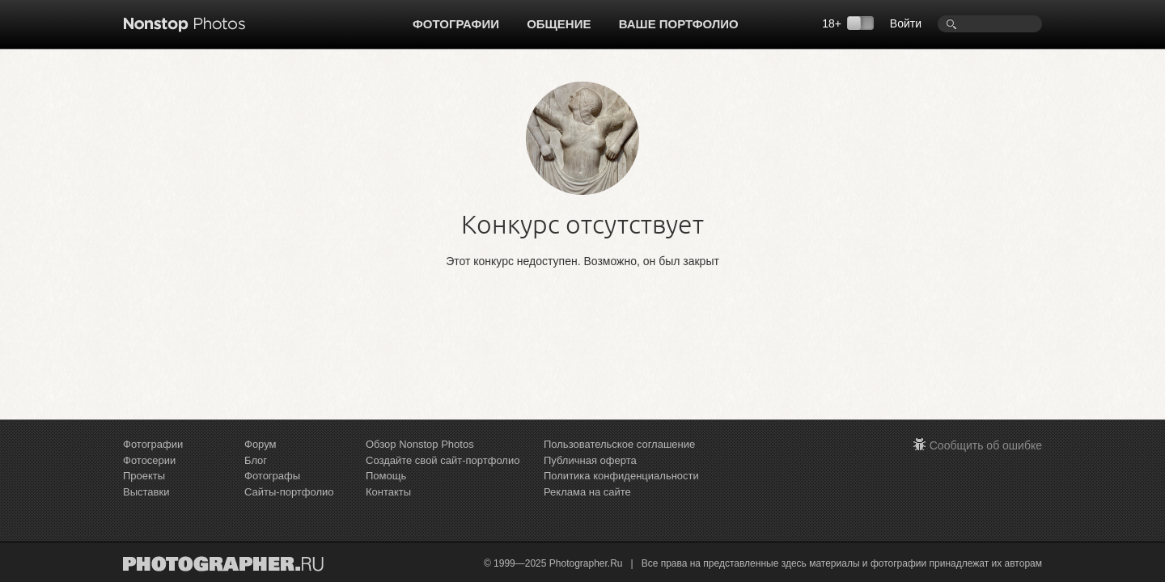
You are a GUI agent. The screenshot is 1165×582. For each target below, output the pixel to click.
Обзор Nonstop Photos (420, 444)
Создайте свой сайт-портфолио (442, 460)
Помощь (386, 476)
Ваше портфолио (679, 24)
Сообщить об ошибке (986, 445)
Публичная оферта (590, 460)
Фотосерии (149, 460)
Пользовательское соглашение (619, 444)
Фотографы (272, 476)
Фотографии (456, 24)
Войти (905, 23)
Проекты (144, 476)
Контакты (388, 492)
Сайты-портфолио (289, 492)
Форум (260, 444)
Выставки (146, 492)
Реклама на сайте (587, 492)
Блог (255, 460)
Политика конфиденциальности (621, 476)
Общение (559, 24)
